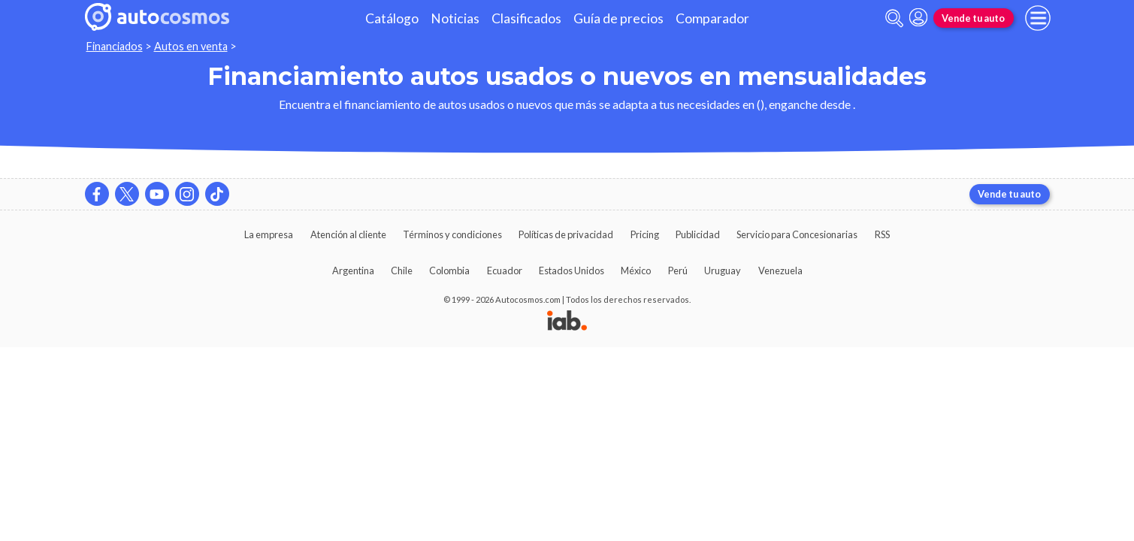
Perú (678, 270)
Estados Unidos (571, 270)
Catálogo (392, 18)
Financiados (114, 46)
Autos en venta (191, 46)
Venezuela (780, 270)
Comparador (712, 18)
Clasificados (526, 18)
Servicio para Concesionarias (796, 234)
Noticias (455, 18)
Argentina (353, 270)
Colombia (449, 270)
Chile (402, 270)
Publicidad (698, 234)
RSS (882, 234)
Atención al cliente (348, 234)
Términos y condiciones (452, 234)
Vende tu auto (973, 18)
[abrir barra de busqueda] (894, 18)
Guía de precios (618, 18)
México (636, 270)
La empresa (268, 234)
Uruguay (722, 270)
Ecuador (504, 270)
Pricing (645, 234)
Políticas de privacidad (566, 234)
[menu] (1038, 18)
